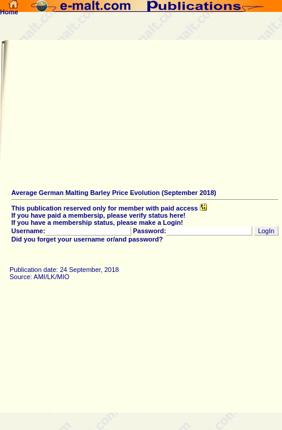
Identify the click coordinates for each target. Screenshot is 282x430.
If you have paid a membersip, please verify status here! (98, 215)
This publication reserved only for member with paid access (109, 208)
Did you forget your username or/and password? (87, 239)
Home (9, 9)
